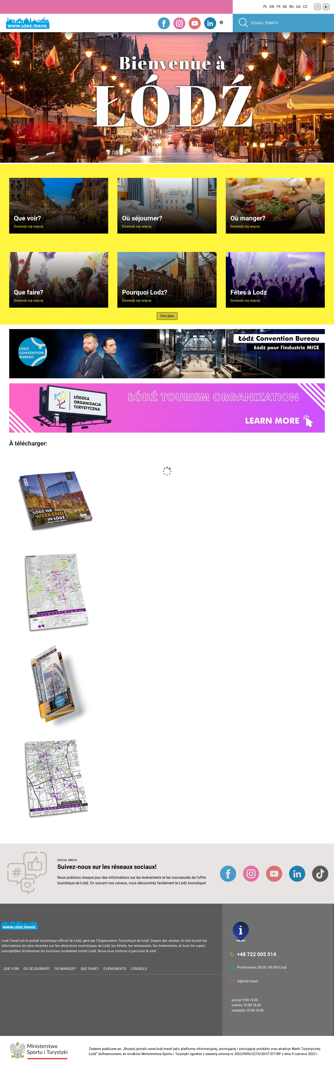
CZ (305, 7)
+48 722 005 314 (256, 954)
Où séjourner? (36, 969)
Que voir (11, 969)
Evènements (114, 969)
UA (298, 7)
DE (285, 7)
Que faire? (90, 969)
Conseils (139, 969)
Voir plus (167, 316)
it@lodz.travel (247, 981)
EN (272, 7)
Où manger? (65, 969)
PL (265, 7)
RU (291, 7)
